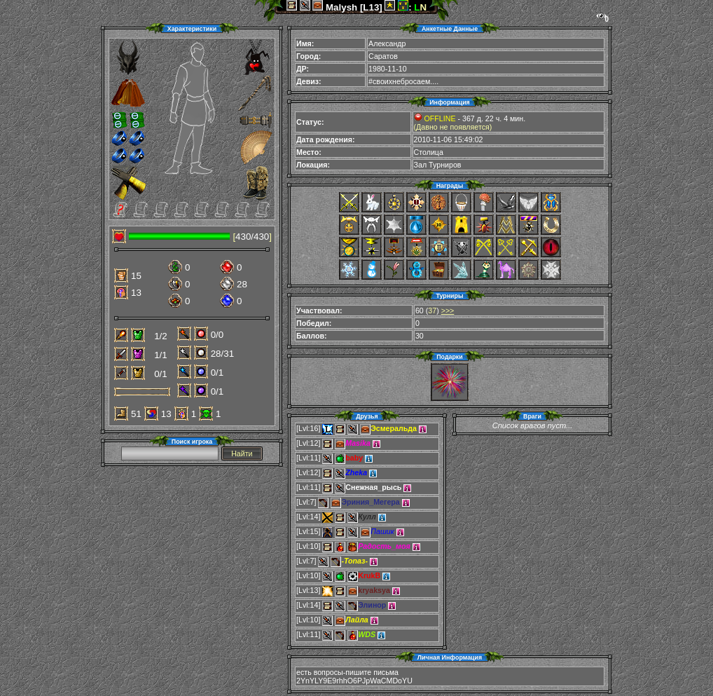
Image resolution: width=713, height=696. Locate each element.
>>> (448, 310)
